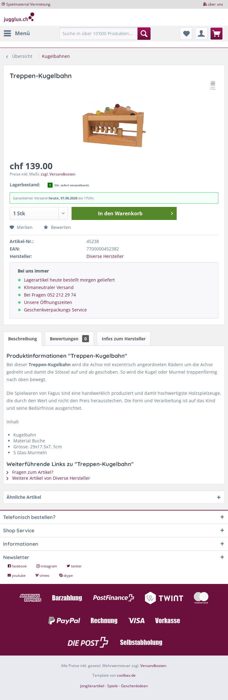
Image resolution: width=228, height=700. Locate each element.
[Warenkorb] (216, 33)
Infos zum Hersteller (124, 339)
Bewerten (57, 227)
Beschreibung (22, 339)
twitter (74, 566)
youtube (16, 575)
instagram (47, 566)
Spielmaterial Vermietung (28, 4)
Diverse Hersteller (105, 256)
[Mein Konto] (201, 33)
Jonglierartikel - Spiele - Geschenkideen (114, 685)
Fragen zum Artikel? (30, 472)
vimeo (42, 575)
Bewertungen (69, 338)
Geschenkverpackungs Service (55, 310)
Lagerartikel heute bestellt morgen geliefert (69, 280)
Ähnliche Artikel (24, 497)
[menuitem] (16, 33)
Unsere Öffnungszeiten (48, 302)
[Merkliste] (186, 33)
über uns (215, 4)
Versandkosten (153, 665)
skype (66, 575)
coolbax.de (126, 675)
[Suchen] (144, 33)
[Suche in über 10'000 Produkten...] (105, 33)
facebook (17, 566)
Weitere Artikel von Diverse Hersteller (48, 478)
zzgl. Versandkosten (58, 174)
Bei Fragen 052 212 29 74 (50, 295)
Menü (17, 32)
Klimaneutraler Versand (49, 287)
